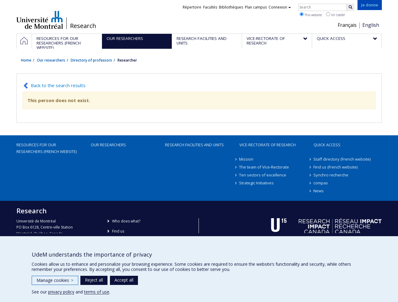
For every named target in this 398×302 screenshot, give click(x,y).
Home (26, 60)
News (319, 191)
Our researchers (51, 60)
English (370, 25)
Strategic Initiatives (256, 183)
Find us (118, 231)
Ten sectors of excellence (263, 175)
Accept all (123, 280)
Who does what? (126, 221)
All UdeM (335, 14)
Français (347, 25)
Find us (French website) (336, 167)
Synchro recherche (331, 175)
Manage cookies (55, 280)
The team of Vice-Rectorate (264, 167)
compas (321, 183)
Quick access (327, 144)
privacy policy (61, 292)
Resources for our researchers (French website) (46, 148)
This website (311, 14)
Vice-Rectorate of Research (267, 144)
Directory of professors (91, 60)
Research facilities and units (194, 144)
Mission (246, 159)
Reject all (94, 280)
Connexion (280, 7)
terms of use (96, 292)
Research (83, 26)
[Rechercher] (350, 7)
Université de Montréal (39, 20)
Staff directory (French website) (342, 159)
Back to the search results (58, 85)
